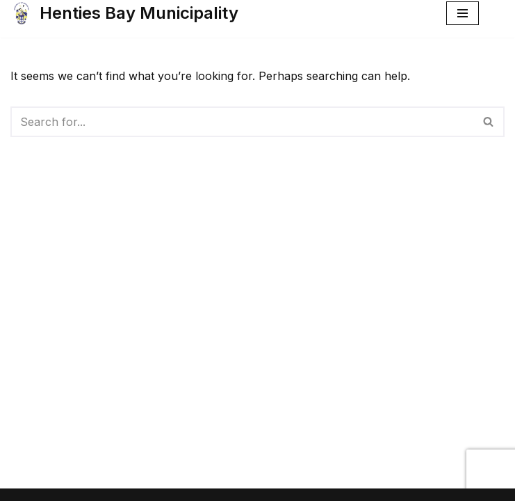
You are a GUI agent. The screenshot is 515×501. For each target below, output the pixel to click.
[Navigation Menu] (462, 13)
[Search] (241, 121)
